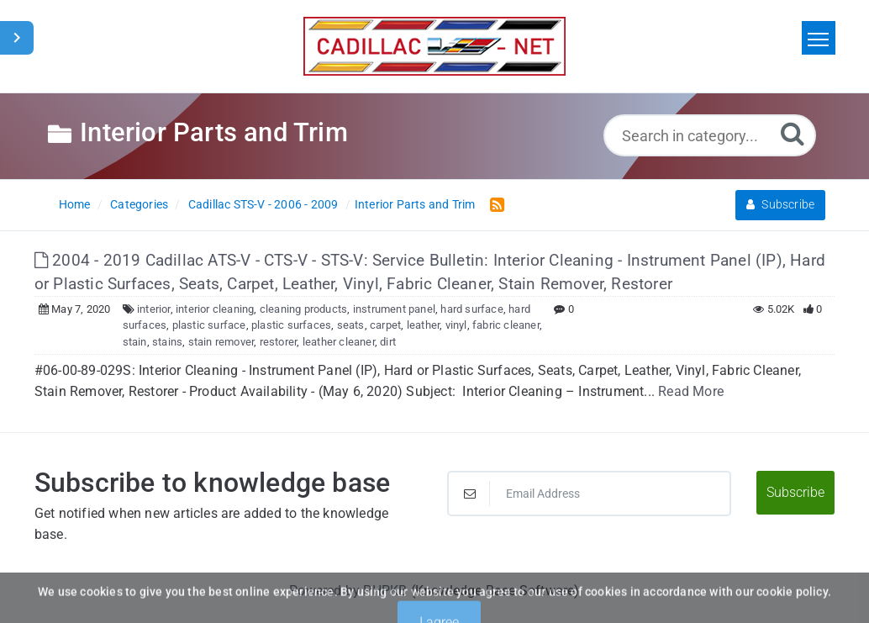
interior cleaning (215, 309)
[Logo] (434, 46)
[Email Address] (589, 493)
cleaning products (303, 309)
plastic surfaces (291, 325)
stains (167, 341)
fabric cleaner (506, 325)
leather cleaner (339, 341)
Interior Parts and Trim (415, 204)
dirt (388, 341)
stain (135, 341)
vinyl (456, 325)
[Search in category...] (709, 135)
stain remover (221, 341)
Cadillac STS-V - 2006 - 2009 (263, 204)
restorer (279, 341)
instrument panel (394, 309)
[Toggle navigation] (818, 38)
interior (154, 309)
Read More (691, 391)
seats (351, 325)
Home (75, 204)
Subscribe (780, 204)
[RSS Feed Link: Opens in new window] (493, 204)
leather (423, 325)
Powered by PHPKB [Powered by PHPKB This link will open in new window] (348, 591)
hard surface (471, 309)
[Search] (792, 133)
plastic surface (209, 325)
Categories (139, 204)
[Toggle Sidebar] (17, 38)
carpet (385, 325)
